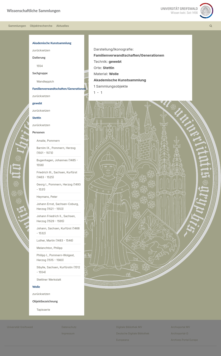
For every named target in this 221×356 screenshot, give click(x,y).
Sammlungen (17, 26)
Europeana (122, 339)
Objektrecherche (41, 26)
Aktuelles (62, 26)
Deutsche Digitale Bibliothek (132, 333)
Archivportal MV (180, 327)
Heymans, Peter (47, 196)
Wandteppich (45, 81)
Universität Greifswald (20, 327)
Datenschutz (69, 327)
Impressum (68, 333)
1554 (40, 66)
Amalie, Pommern (48, 140)
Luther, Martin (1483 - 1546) (55, 240)
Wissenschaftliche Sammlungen (33, 10)
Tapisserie (43, 309)
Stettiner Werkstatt (49, 279)
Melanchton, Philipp (50, 248)
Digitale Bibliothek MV (129, 327)
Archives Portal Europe (184, 339)
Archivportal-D (179, 333)
